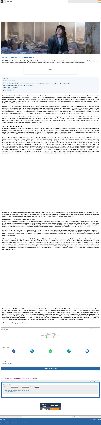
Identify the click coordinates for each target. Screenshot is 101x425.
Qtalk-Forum (2, 419)
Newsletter (33, 422)
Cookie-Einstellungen (25, 422)
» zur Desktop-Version (95, 419)
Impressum (2, 422)
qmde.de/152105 (96, 328)
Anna (4, 363)
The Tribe (9, 363)
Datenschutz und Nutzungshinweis (12, 422)
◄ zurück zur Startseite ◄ (50, 368)
